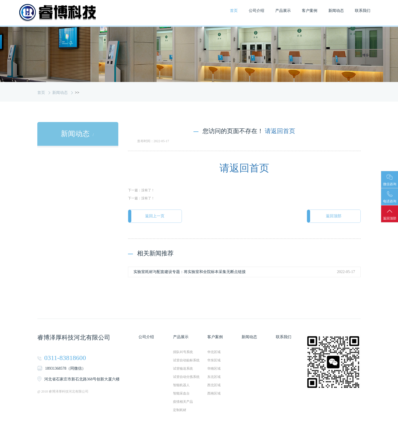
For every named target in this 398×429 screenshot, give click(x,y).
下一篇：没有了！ (141, 190)
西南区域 (214, 394)
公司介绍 (256, 11)
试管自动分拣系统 (186, 377)
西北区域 (214, 385)
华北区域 (214, 352)
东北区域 (214, 377)
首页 (234, 11)
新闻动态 (336, 11)
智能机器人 (181, 385)
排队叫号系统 (183, 352)
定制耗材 (179, 410)
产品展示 (283, 11)
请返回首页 (280, 131)
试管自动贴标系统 (186, 360)
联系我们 (362, 11)
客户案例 (309, 11)
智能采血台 (181, 394)
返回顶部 (333, 216)
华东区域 (214, 360)
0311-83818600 (65, 358)
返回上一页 (155, 216)
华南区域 (214, 369)
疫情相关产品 (183, 402)
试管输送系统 (183, 369)
